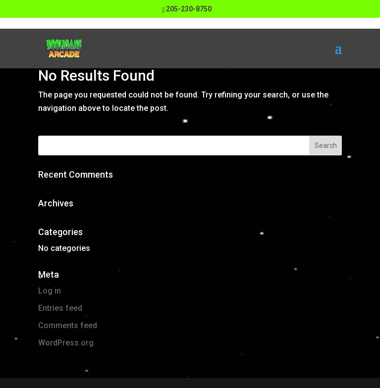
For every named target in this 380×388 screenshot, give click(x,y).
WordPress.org (66, 342)
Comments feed (67, 325)
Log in (49, 290)
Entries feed (60, 308)
